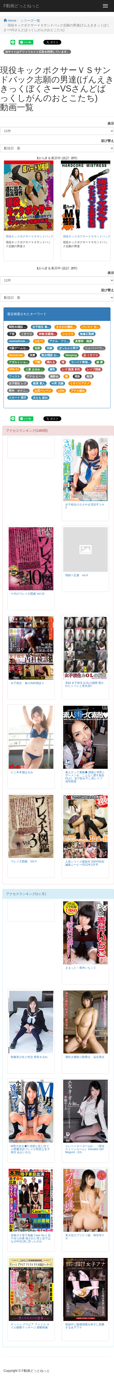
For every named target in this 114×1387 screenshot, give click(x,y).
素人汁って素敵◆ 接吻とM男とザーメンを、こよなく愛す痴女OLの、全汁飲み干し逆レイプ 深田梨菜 (85, 777)
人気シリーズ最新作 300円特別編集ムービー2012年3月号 (84, 863)
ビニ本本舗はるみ (22, 772)
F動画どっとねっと (21, 6)
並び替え (106, 141)
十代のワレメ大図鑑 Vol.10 (27, 593)
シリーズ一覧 (30, 20)
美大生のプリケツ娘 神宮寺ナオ (84, 1237)
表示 (109, 123)
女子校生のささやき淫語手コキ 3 (84, 506)
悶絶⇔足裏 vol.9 (76, 575)
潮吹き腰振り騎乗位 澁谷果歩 (84, 1057)
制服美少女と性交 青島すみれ (29, 1057)
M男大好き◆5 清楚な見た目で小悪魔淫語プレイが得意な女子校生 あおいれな (30, 1149)
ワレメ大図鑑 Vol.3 (23, 861)
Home (9, 20)
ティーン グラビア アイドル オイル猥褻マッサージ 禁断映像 (30, 1326)
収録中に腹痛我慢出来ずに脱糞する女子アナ (84, 1326)
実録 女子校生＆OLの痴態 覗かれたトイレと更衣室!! (84, 684)
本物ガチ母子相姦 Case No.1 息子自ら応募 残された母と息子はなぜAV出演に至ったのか (31, 1238)
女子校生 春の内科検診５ (27, 683)
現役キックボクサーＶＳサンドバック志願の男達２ (38, 236)
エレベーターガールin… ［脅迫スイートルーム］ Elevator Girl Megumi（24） (84, 1149)
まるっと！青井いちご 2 (80, 967)
